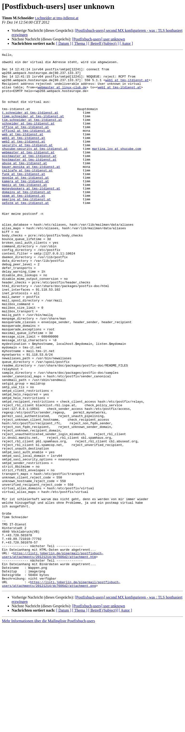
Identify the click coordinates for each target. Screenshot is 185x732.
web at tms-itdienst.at (22, 151)
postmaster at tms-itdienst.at (29, 177)
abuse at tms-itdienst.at (24, 185)
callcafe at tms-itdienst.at (27, 194)
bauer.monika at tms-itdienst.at (31, 190)
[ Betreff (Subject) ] (103, 43)
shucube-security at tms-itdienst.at (35, 168)
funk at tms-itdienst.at (23, 198)
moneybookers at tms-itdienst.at (31, 216)
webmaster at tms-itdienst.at (28, 172)
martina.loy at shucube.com (116, 168)
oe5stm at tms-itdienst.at (25, 233)
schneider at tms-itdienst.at (28, 138)
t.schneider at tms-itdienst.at (56, 18)
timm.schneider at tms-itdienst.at (33, 129)
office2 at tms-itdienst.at (26, 146)
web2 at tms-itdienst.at (23, 159)
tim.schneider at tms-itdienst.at (32, 133)
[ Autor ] (126, 43)
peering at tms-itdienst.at (26, 229)
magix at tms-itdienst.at (24, 211)
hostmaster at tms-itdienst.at (29, 181)
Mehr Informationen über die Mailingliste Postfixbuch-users (48, 728)
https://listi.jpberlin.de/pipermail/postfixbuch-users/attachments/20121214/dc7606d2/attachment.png (61, 690)
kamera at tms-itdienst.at (25, 207)
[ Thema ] (79, 43)
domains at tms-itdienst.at (26, 220)
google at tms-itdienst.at (25, 203)
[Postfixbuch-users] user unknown (98, 39)
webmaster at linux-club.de (62, 94)
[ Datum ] (63, 43)
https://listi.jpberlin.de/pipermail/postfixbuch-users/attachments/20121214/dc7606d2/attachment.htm (52, 655)
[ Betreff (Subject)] (103, 717)
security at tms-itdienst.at (27, 164)
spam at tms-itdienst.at (23, 224)
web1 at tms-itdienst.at (126, 86)
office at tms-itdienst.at (25, 142)
